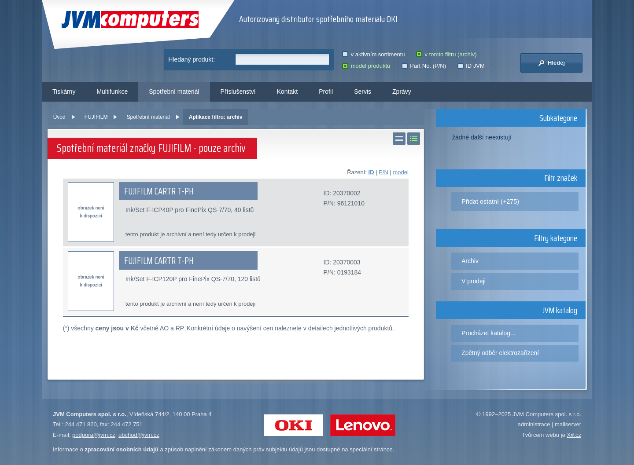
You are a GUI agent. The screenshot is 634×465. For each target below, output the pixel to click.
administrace (534, 424)
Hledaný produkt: (191, 59)
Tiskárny (63, 91)
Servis (362, 91)
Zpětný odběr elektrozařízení (500, 352)
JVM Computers (130, 19)
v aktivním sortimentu (373, 54)
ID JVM (471, 65)
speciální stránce (371, 449)
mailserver (568, 424)
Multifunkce (112, 91)
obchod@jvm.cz (138, 435)
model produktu (366, 65)
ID (371, 172)
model (400, 172)
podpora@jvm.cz (93, 435)
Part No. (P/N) (424, 65)
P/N (383, 172)
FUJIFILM (96, 117)
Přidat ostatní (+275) (490, 201)
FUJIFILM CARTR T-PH (159, 191)
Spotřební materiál (174, 91)
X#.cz (574, 435)
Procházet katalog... (488, 333)
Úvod (59, 117)
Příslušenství (238, 91)
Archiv (469, 260)
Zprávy (401, 91)
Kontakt (287, 91)
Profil (326, 91)
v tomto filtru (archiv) (446, 54)
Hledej (551, 62)
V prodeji (473, 281)
